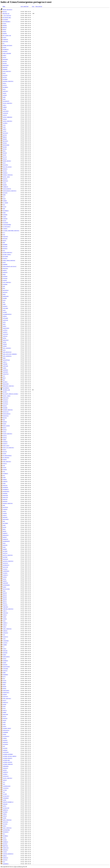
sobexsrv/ (5, 702)
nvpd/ (4, 477)
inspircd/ (5, 320)
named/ (4, 439)
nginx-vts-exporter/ (8, 447)
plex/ (4, 543)
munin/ (4, 427)
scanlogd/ (5, 668)
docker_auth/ (6, 176)
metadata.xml (6, 389)
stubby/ (5, 738)
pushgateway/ (6, 585)
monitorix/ (6, 411)
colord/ (5, 115)
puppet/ (5, 581)
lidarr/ (5, 362)
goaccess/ (5, 268)
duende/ (5, 184)
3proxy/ (5, 11)
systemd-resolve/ (7, 762)
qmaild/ (5, 593)
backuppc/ (5, 59)
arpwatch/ (5, 39)
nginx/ (4, 449)
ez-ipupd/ (5, 202)
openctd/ (5, 485)
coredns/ (5, 123)
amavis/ (5, 27)
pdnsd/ (4, 531)
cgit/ (4, 99)
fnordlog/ (5, 222)
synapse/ (5, 750)
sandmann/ (5, 660)
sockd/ (4, 704)
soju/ (4, 708)
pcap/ (4, 525)
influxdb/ (5, 318)
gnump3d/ (5, 264)
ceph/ (4, 97)
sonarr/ (5, 710)
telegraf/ (5, 768)
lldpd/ (4, 368)
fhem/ (4, 212)
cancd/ (4, 93)
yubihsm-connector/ (8, 853)
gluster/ (5, 258)
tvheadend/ (6, 798)
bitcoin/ (5, 75)
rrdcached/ (6, 640)
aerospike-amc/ (7, 17)
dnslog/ (5, 170)
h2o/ (4, 288)
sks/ (4, 678)
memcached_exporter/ (8, 385)
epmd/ (4, 194)
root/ (4, 638)
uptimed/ (5, 812)
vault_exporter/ (7, 827)
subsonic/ (5, 742)
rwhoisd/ (5, 650)
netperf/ (5, 443)
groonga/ (5, 284)
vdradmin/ (5, 835)
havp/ (4, 294)
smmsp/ (4, 682)
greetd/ (5, 280)
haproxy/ (5, 292)
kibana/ (5, 344)
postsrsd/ (5, 567)
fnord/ (4, 220)
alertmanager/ (6, 21)
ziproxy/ (5, 859)
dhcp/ (4, 151)
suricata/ (5, 744)
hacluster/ (6, 290)
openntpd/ (5, 495)
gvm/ (4, 286)
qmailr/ (5, 601)
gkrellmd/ (5, 256)
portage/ (5, 551)
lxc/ (4, 376)
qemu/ (4, 591)
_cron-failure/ (7, 15)
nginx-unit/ (6, 445)
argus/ (4, 37)
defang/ (5, 143)
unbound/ (5, 804)
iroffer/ (5, 330)
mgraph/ (5, 391)
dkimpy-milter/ (7, 161)
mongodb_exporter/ (8, 409)
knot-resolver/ (7, 348)
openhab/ (5, 493)
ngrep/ (4, 453)
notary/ (5, 463)
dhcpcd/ (5, 153)
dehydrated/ (6, 145)
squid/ (4, 720)
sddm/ (4, 672)
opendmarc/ (6, 489)
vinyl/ (4, 837)
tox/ (4, 784)
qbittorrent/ (6, 589)
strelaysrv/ (6, 736)
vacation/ (5, 822)
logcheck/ (5, 370)
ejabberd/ (5, 186)
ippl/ (4, 324)
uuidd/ (4, 818)
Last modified (24, 6)
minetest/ (5, 399)
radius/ (5, 614)
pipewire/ (5, 539)
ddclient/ (5, 141)
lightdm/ (5, 364)
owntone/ (5, 517)
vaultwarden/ (6, 829)
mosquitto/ (6, 415)
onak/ (4, 483)
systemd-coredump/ (8, 754)
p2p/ (4, 521)
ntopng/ (5, 469)
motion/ (5, 417)
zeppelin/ (5, 857)
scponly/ (5, 670)
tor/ (4, 782)
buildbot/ (5, 87)
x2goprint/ (6, 847)
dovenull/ (5, 180)
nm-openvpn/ (6, 457)
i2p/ (4, 302)
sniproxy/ (5, 696)
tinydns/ (5, 774)
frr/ (4, 232)
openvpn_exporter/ (8, 503)
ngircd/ (5, 451)
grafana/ (5, 276)
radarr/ (5, 610)
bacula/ (5, 61)
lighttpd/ (5, 366)
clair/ (4, 105)
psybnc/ (5, 577)
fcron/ (4, 206)
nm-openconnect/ (7, 455)
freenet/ (5, 228)
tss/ (4, 792)
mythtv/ (5, 435)
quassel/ (5, 604)
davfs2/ (5, 135)
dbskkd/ (5, 139)
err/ (4, 196)
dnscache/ (5, 164)
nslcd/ (4, 467)
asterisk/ (5, 41)
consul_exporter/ (7, 121)
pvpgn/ (4, 587)
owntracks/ (6, 519)
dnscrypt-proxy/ (7, 166)
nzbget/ (5, 479)
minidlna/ (5, 401)
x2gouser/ (5, 849)
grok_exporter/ (7, 282)
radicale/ (5, 612)
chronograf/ (6, 101)
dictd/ (4, 155)
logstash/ (5, 372)
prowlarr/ (5, 575)
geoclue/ (5, 246)
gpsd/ (4, 274)
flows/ (4, 216)
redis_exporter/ (7, 628)
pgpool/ (5, 537)
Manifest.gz (6, 13)
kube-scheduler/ (7, 356)
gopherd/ (5, 272)
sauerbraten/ (6, 666)
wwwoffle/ (5, 845)
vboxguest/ (6, 831)
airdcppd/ (5, 19)
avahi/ (4, 55)
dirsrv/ (5, 157)
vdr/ (4, 833)
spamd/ (4, 712)
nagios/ (5, 437)
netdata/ (5, 441)
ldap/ (4, 358)
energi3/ (5, 192)
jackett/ (5, 332)
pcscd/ (4, 527)
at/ (4, 43)
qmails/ (5, 603)
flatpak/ (5, 214)
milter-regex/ (6, 395)
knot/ (4, 350)
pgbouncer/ (6, 535)
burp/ (4, 89)
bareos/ (5, 63)
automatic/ (6, 49)
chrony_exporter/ (7, 103)
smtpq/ (4, 688)
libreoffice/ (6, 360)
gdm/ (4, 242)
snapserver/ (6, 692)
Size (33, 6)
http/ (4, 300)
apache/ (5, 33)
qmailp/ (5, 597)
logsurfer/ (6, 374)
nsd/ (4, 465)
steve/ (4, 734)
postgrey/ (5, 563)
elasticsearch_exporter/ (9, 190)
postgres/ (5, 559)
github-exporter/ (7, 252)
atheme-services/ (7, 45)
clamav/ (5, 107)
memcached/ (6, 383)
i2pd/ (4, 304)
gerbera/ (5, 248)
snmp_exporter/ (7, 698)
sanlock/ (5, 664)
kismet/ (5, 346)
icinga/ (5, 312)
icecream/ (5, 308)
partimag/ (5, 523)
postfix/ (5, 553)
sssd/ (4, 724)
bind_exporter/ (7, 71)
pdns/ (4, 529)
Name (4, 6)
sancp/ (4, 658)
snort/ (4, 700)
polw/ (4, 547)
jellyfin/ (5, 334)
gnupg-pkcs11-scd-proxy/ (9, 266)
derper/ (5, 149)
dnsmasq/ (5, 172)
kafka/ (4, 338)
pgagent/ (5, 533)
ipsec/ (4, 326)
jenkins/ (5, 336)
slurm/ (4, 680)
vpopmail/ (5, 841)
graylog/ (5, 278)
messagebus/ (6, 387)
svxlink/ (5, 748)
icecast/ (5, 306)
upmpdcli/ (5, 810)
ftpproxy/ (5, 236)
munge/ (4, 423)
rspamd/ (5, 644)
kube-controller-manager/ (10, 354)
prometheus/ (6, 571)
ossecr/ (5, 515)
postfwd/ (5, 557)
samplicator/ (6, 656)
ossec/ (4, 511)
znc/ (4, 861)
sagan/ (4, 654)
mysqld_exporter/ (7, 433)
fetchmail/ (6, 210)
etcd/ (4, 198)
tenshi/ (5, 770)
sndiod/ (5, 694)
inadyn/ (5, 316)
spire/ (4, 716)
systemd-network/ (7, 758)
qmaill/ (5, 595)
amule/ (4, 29)
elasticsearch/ (7, 188)
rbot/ (4, 620)
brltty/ (5, 85)
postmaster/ (6, 565)
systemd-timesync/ (8, 764)
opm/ (4, 505)
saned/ (4, 662)
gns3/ (4, 262)
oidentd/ (5, 481)
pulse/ (4, 579)
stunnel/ (5, 740)
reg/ (4, 634)
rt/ (4, 646)
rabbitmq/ (5, 606)
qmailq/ (5, 599)
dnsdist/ (5, 168)
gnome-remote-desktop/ (9, 260)
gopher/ (5, 270)
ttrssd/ (5, 794)
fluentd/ (5, 218)
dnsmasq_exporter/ (8, 174)
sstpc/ (4, 726)
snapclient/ (6, 690)
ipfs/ (4, 322)
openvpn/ (5, 501)
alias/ (4, 23)
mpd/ (4, 419)
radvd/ (4, 616)
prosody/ (5, 573)
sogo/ (4, 706)
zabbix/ (5, 855)
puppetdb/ (5, 583)
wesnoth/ (5, 843)
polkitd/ (5, 545)
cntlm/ (4, 109)
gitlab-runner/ (7, 254)
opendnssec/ (6, 491)
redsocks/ (5, 632)
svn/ (4, 746)
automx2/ (5, 51)
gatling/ (5, 238)
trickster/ (6, 788)
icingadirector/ (7, 314)
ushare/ (5, 816)
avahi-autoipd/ (7, 53)
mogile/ (5, 405)
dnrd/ (4, 162)
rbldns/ (5, 618)
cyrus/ (4, 131)
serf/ (4, 676)
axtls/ (4, 57)
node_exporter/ (7, 461)
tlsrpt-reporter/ (7, 778)
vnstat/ (5, 839)
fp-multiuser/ (6, 226)
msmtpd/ (5, 421)
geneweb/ (5, 244)
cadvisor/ (5, 91)
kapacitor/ (6, 340)
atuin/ (4, 47)
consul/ (5, 119)
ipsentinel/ (6, 328)
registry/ (5, 636)
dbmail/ (5, 137)
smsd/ (4, 684)
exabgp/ (5, 200)
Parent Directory (7, 9)
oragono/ (5, 509)
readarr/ (5, 622)
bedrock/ (5, 67)
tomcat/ (5, 780)
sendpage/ (5, 674)
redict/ (5, 624)
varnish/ (5, 824)
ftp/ (4, 234)
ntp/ (4, 471)
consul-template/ (7, 117)
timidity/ (5, 772)
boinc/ (4, 83)
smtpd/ (4, 686)
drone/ (4, 182)
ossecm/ (5, 513)
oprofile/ (5, 507)
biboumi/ (5, 69)
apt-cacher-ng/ (7, 35)
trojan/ (5, 790)
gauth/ (4, 240)
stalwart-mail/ (7, 728)
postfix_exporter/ (8, 555)
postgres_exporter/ (8, 561)
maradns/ (5, 382)
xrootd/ (5, 851)
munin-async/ (6, 425)
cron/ (4, 127)
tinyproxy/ (6, 776)
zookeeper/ (6, 863)
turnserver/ (6, 796)
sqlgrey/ (5, 718)
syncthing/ (6, 752)
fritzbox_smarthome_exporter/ (11, 230)
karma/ (4, 342)
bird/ (4, 73)
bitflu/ (5, 77)
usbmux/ (5, 814)
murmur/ (5, 429)
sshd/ (4, 722)
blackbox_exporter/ (8, 81)
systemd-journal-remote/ (9, 756)
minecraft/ (6, 397)
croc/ (4, 125)
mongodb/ (5, 407)
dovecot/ (5, 178)
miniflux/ (5, 403)
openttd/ (5, 499)
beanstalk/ (6, 65)
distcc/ (5, 159)
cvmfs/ (4, 129)
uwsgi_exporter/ (7, 820)
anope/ (4, 31)
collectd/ (5, 113)
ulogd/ (4, 800)
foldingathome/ (7, 224)
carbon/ (5, 95)
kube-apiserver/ (7, 352)
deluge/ (5, 147)
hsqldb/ (5, 298)
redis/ (4, 626)
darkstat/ (5, 133)
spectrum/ (5, 714)
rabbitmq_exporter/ (8, 608)
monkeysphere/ (6, 413)
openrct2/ (5, 497)
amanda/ (5, 25)
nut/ (4, 475)
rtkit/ (4, 648)
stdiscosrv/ (6, 730)
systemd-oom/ (6, 760)
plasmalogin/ (6, 541)
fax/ (4, 204)
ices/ (4, 310)
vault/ (4, 825)
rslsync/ (5, 642)
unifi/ (4, 806)
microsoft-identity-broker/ (10, 393)
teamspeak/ (6, 766)
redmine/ (5, 630)
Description (39, 6)
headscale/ (6, 296)
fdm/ (4, 208)
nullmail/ (5, 473)
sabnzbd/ (5, 652)
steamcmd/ (5, 732)
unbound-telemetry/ (8, 802)
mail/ (4, 378)
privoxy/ (5, 569)
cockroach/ (6, 111)
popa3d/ (5, 549)
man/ (4, 380)
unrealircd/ (6, 808)
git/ (4, 250)
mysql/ (4, 431)
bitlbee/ (5, 79)
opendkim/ (5, 487)
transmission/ (6, 786)
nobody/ (5, 459)
